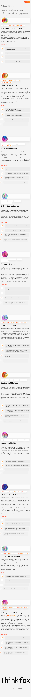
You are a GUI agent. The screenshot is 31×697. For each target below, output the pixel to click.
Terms (19, 690)
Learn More (27, 1)
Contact (26, 690)
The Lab (16, 15)
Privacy (11, 690)
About (4, 690)
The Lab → (22, 666)
